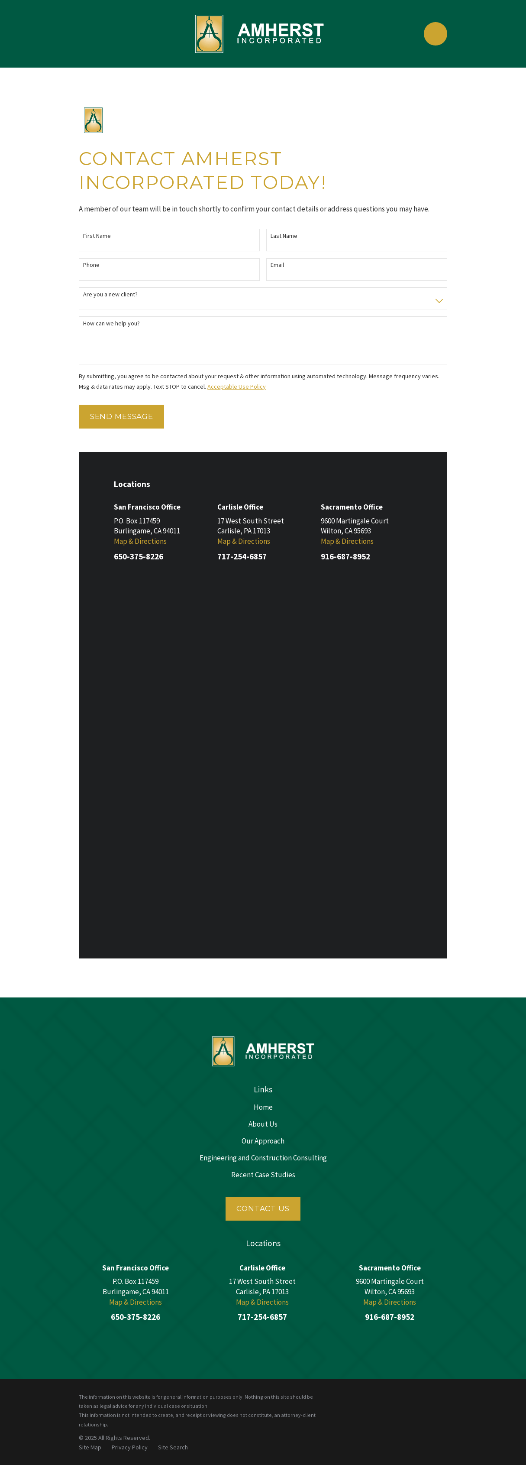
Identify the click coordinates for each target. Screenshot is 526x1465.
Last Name (284, 236)
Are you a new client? (110, 294)
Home (263, 738)
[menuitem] (90, 1079)
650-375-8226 (138, 556)
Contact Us (263, 840)
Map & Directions (140, 541)
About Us (263, 755)
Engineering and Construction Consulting (263, 789)
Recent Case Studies (263, 806)
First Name (97, 236)
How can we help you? (111, 323)
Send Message (121, 416)
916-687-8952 (345, 556)
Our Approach (263, 772)
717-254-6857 (242, 556)
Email (277, 265)
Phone (91, 265)
